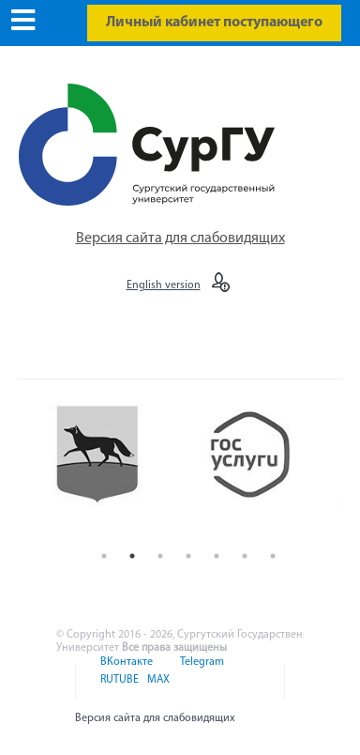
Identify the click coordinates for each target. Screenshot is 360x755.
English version (164, 285)
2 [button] (132, 556)
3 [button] (160, 556)
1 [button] (104, 556)
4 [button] (188, 556)
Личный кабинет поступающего (214, 22)
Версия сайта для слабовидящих (180, 238)
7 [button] (272, 556)
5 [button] (216, 556)
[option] (111, 469)
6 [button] (244, 556)
